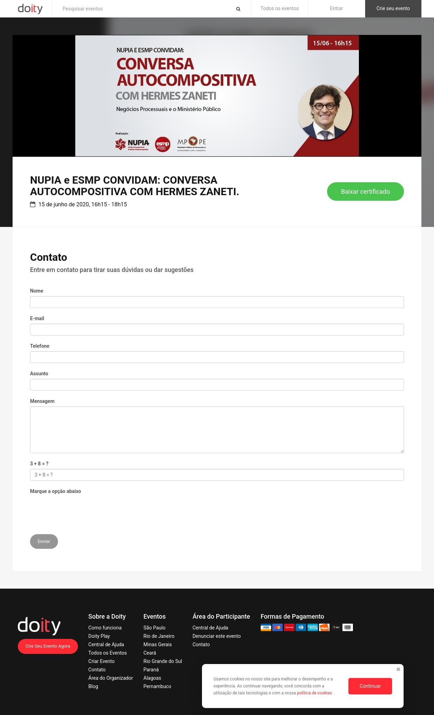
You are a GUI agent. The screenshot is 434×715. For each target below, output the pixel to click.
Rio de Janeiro (159, 636)
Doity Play (99, 636)
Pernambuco (157, 686)
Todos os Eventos (107, 653)
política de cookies (315, 693)
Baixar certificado (365, 191)
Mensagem (42, 401)
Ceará (150, 653)
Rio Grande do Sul (163, 661)
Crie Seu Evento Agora (48, 646)
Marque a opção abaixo (55, 491)
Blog (93, 686)
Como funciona (105, 628)
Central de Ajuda (106, 644)
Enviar (44, 541)
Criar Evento (101, 661)
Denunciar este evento (217, 636)
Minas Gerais (158, 644)
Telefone (39, 346)
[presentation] (83, 510)
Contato (97, 669)
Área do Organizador (110, 678)
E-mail (37, 318)
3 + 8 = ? (39, 463)
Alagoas (152, 678)
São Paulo (155, 628)
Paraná (151, 669)
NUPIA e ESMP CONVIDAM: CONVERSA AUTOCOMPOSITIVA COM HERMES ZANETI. (134, 186)
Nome (36, 291)
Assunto (39, 373)
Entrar (336, 8)
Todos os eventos (279, 8)
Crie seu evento (393, 8)
